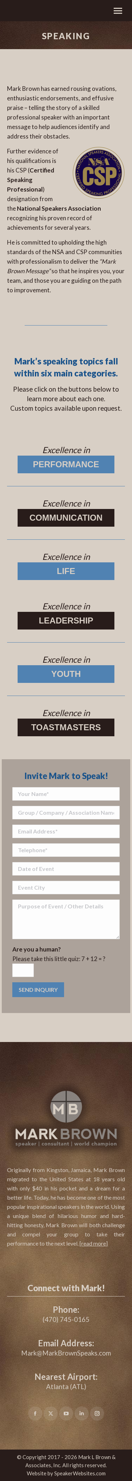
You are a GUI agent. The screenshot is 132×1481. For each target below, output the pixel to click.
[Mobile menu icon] (118, 11)
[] (94, 1243)
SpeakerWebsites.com (80, 1473)
